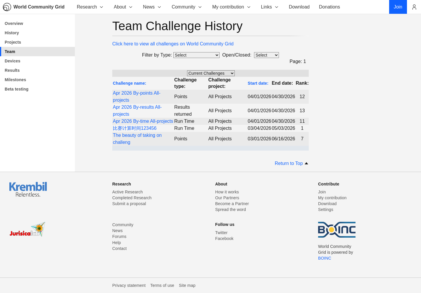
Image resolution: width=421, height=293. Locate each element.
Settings (325, 209)
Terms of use (162, 285)
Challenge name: (129, 83)
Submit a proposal (129, 203)
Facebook (224, 238)
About (123, 6)
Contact (119, 248)
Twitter (221, 232)
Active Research (127, 192)
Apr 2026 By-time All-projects (143, 121)
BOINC (324, 258)
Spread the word (230, 209)
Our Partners (227, 197)
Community (187, 6)
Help (116, 242)
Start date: (258, 83)
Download (327, 203)
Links (270, 6)
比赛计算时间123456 (134, 128)
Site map (187, 285)
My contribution (231, 6)
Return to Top (292, 163)
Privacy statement (129, 285)
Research (90, 6)
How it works (227, 192)
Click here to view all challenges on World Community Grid (173, 43)
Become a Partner (232, 203)
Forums (119, 236)
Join (322, 192)
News (152, 6)
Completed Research (131, 197)
